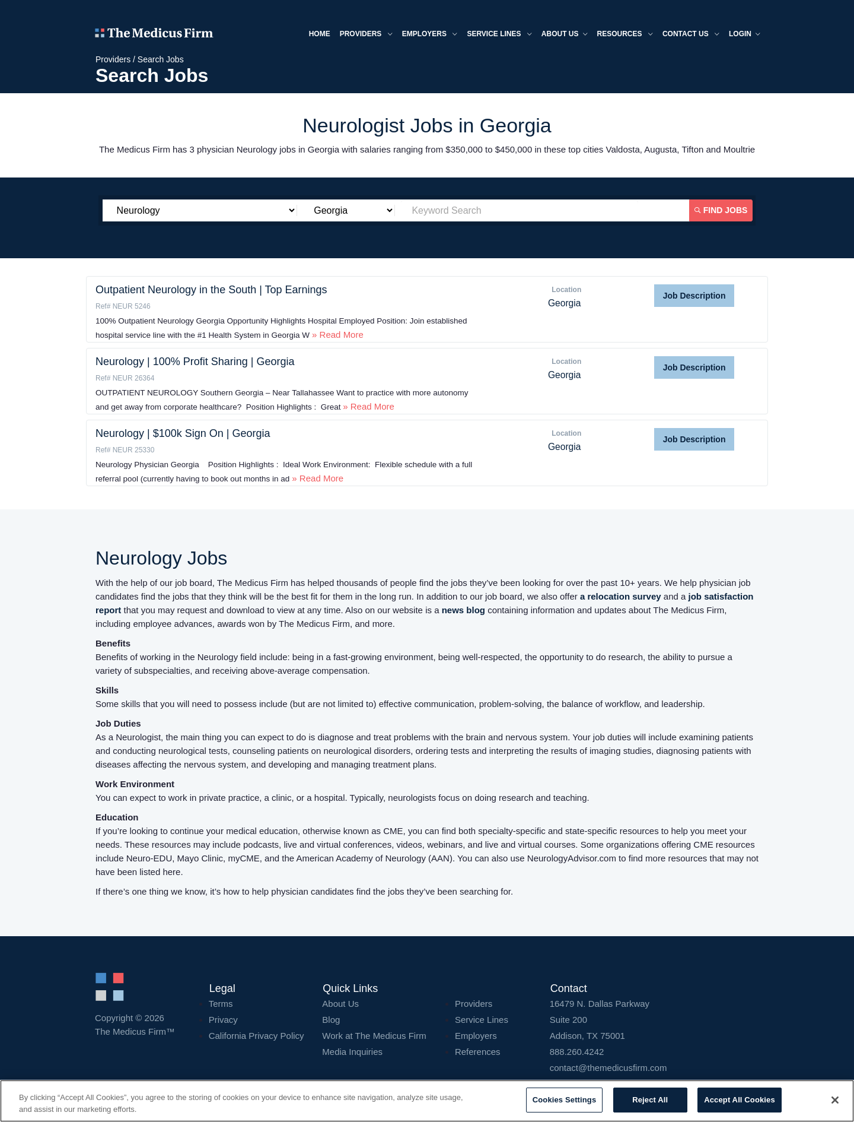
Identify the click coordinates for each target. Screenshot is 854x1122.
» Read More (337, 334)
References (478, 1052)
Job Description (694, 295)
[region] (427, 1101)
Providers (366, 35)
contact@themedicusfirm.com (608, 1068)
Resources (625, 35)
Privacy (223, 1020)
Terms (221, 1004)
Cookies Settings (565, 1099)
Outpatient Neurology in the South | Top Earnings (211, 290)
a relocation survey (620, 596)
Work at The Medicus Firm (374, 1036)
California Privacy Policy (256, 1036)
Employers (430, 35)
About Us (340, 1004)
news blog (463, 610)
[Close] (835, 1100)
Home (319, 34)
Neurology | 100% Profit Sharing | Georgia (195, 361)
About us (564, 35)
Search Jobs (161, 59)
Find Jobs (721, 210)
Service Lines (499, 35)
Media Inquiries (352, 1052)
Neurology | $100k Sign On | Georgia (182, 433)
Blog (331, 1020)
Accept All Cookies (739, 1099)
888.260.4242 (577, 1052)
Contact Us (690, 35)
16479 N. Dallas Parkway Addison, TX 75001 (654, 1020)
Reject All (650, 1099)
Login (744, 35)
